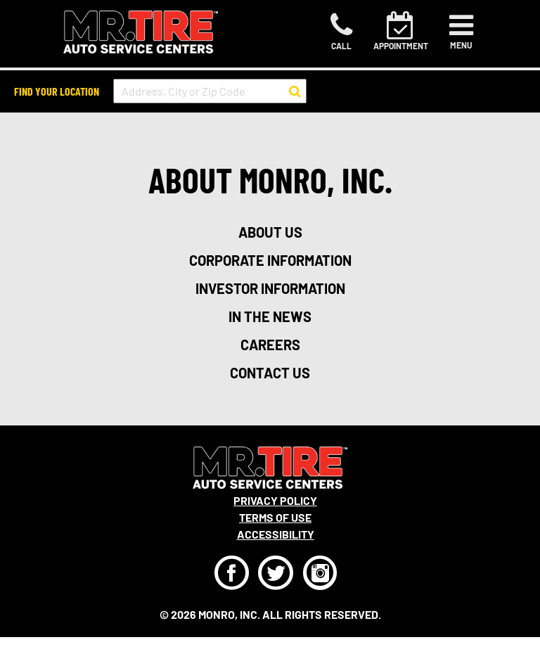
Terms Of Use (275, 517)
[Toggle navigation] (461, 31)
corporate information (270, 260)
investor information (270, 288)
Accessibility (275, 534)
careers (270, 344)
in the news (270, 316)
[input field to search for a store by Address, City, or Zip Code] (210, 91)
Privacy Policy (275, 500)
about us (270, 232)
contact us (270, 372)
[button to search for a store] (295, 91)
